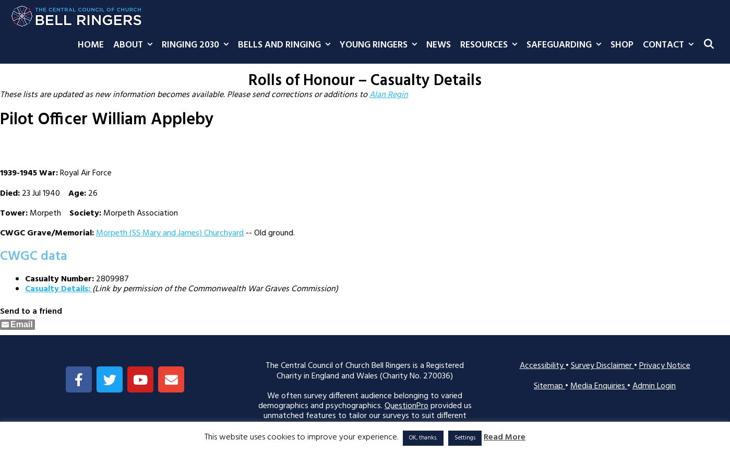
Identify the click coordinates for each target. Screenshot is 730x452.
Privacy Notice (664, 366)
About (135, 45)
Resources (491, 45)
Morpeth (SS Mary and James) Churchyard (170, 233)
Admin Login (654, 386)
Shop (622, 45)
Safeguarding (566, 45)
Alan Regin (388, 95)
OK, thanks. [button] (423, 438)
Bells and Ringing (286, 45)
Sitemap (549, 386)
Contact (670, 45)
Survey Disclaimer (602, 366)
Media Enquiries (598, 386)
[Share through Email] (17, 324)
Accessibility (543, 366)
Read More (504, 438)
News (438, 45)
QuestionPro (406, 406)
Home (91, 45)
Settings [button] (464, 438)
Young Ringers (381, 45)
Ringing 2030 (197, 45)
